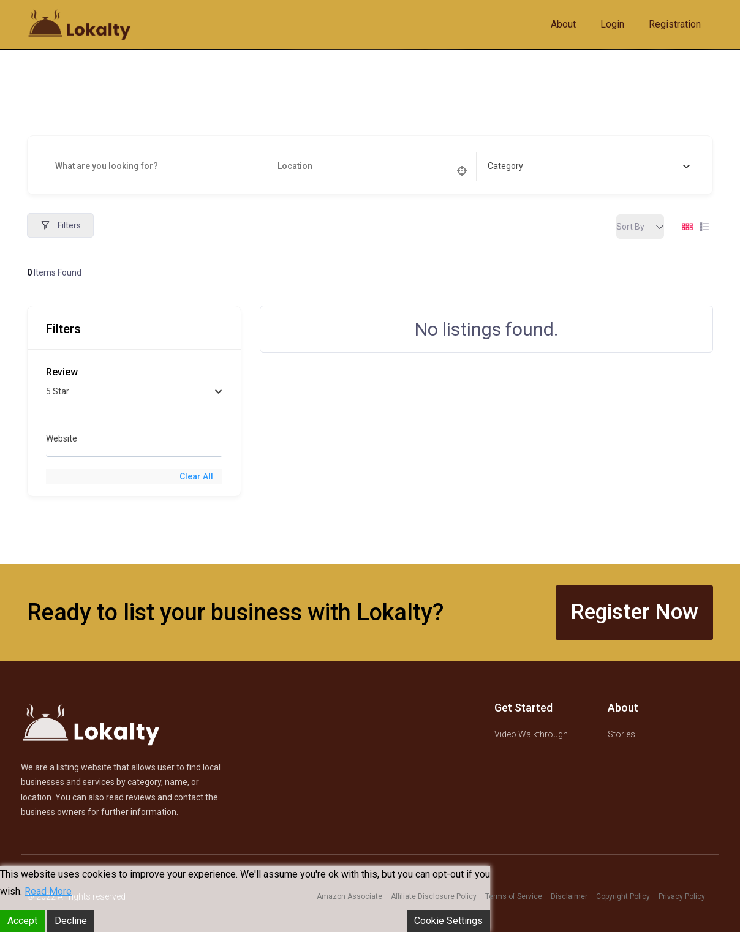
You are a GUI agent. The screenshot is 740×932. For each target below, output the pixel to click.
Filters (60, 225)
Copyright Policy (623, 896)
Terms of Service (513, 896)
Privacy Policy (682, 896)
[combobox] (589, 166)
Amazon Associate (349, 896)
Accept (22, 920)
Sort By (630, 226)
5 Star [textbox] (57, 391)
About (563, 24)
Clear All (196, 476)
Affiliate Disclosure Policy (434, 896)
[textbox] (505, 167)
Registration (675, 24)
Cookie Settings (448, 920)
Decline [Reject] (71, 920)
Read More (48, 891)
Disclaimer (569, 896)
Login (612, 24)
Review (62, 372)
